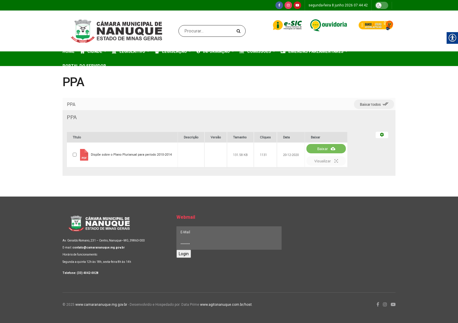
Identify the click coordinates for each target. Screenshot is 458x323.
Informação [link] (213, 51)
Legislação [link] (171, 51)
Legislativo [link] (128, 51)
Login (184, 253)
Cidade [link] (91, 51)
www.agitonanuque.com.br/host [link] (226, 305)
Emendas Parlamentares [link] (312, 51)
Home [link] (68, 51)
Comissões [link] (255, 51)
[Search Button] (240, 31)
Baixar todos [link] (374, 104)
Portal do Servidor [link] (84, 66)
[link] (279, 5)
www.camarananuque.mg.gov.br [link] (101, 305)
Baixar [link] (326, 148)
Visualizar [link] (326, 161)
